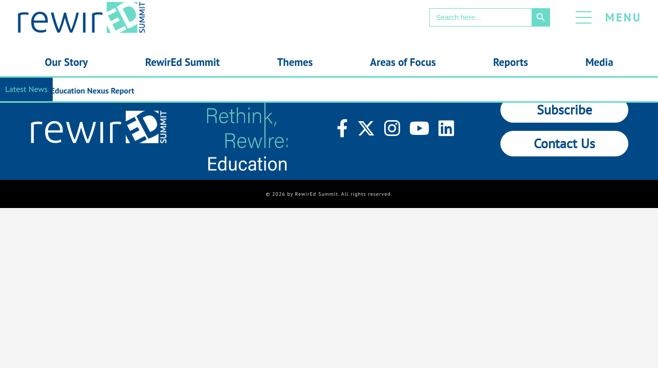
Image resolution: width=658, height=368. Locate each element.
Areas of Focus (402, 62)
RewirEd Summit (182, 62)
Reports (510, 62)
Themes (295, 62)
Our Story (66, 62)
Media (599, 62)
